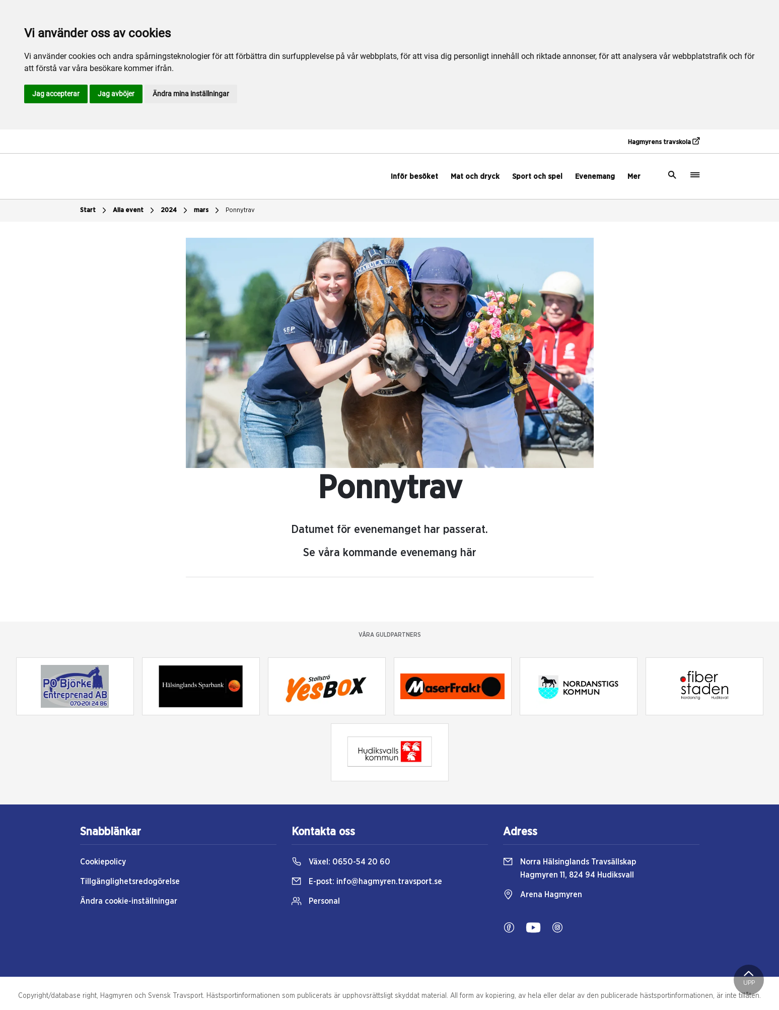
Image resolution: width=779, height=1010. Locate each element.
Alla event (135, 210)
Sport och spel (537, 176)
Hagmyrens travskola (663, 142)
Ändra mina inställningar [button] (191, 94)
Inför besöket (414, 176)
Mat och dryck (475, 176)
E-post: (367, 881)
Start (94, 210)
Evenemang (595, 176)
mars (208, 210)
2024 (175, 210)
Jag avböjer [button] (116, 94)
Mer (634, 176)
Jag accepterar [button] (56, 94)
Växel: (341, 861)
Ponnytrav (240, 210)
